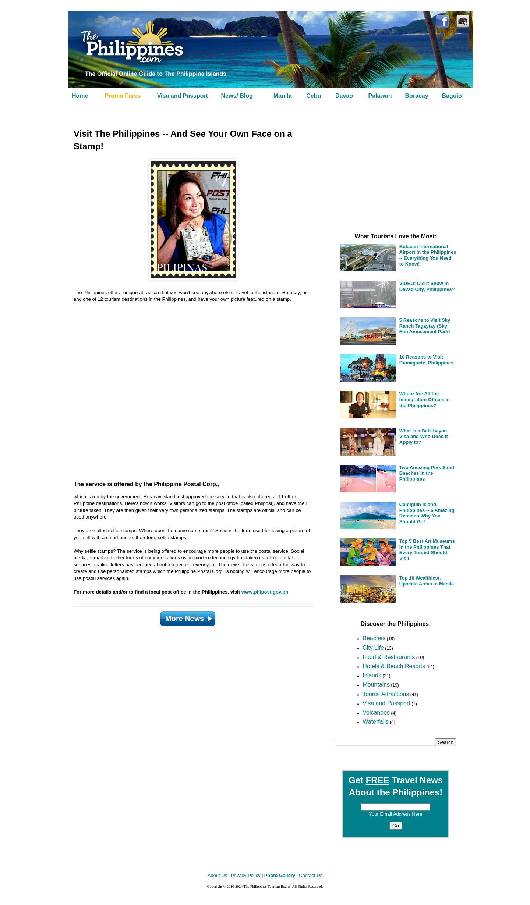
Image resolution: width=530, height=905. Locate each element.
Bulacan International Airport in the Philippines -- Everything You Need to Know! (427, 255)
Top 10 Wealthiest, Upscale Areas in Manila (426, 581)
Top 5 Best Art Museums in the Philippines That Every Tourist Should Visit (427, 549)
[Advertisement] (184, 388)
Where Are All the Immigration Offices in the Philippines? (424, 399)
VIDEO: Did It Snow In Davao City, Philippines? (427, 286)
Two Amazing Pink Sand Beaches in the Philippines (426, 473)
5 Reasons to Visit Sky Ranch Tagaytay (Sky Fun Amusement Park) (425, 325)
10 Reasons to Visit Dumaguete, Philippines (426, 360)
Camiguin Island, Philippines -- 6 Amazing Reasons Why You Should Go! (427, 513)
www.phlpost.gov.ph (264, 592)
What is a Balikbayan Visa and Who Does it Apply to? (423, 436)
